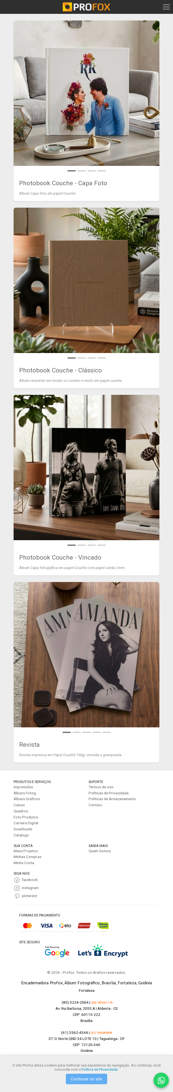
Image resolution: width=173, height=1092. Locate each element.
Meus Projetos (26, 851)
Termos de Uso (101, 787)
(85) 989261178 (101, 1003)
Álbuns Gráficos (27, 799)
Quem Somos (100, 851)
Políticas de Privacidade (109, 793)
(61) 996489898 (101, 1033)
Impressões (23, 787)
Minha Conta (24, 863)
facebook (30, 879)
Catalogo (21, 835)
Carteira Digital (26, 823)
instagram (30, 887)
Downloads (23, 829)
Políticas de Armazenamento (112, 799)
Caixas (19, 805)
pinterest (29, 895)
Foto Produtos (26, 817)
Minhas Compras (27, 856)
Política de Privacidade (100, 1069)
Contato (95, 805)
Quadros (21, 811)
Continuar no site (86, 1078)
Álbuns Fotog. (25, 793)
